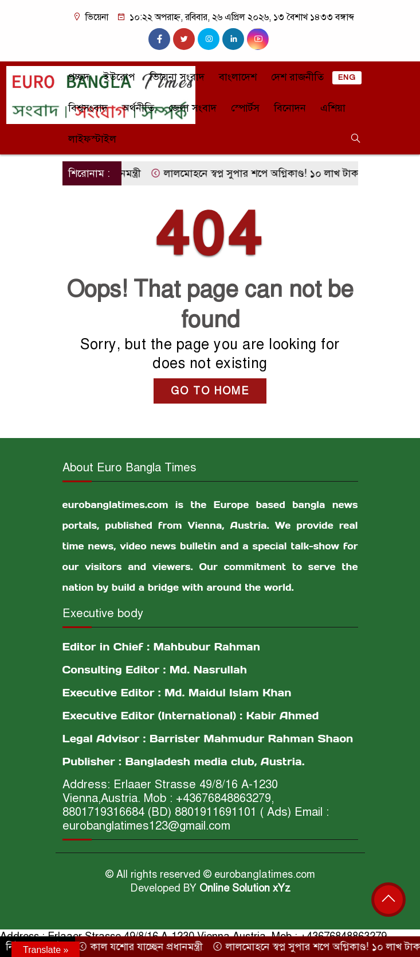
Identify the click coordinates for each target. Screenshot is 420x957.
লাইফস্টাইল (92, 139)
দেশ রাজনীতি (297, 77)
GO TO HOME (210, 391)
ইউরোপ (119, 77)
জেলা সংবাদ (192, 108)
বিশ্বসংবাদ (88, 108)
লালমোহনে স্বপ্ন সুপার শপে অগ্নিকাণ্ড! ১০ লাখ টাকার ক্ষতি (273, 173)
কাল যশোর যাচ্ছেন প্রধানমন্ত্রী (144, 946)
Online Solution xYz (245, 888)
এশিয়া (333, 108)
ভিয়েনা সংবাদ (177, 77)
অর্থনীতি (138, 108)
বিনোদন (290, 108)
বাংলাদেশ (238, 77)
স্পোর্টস (245, 108)
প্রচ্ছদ (78, 77)
